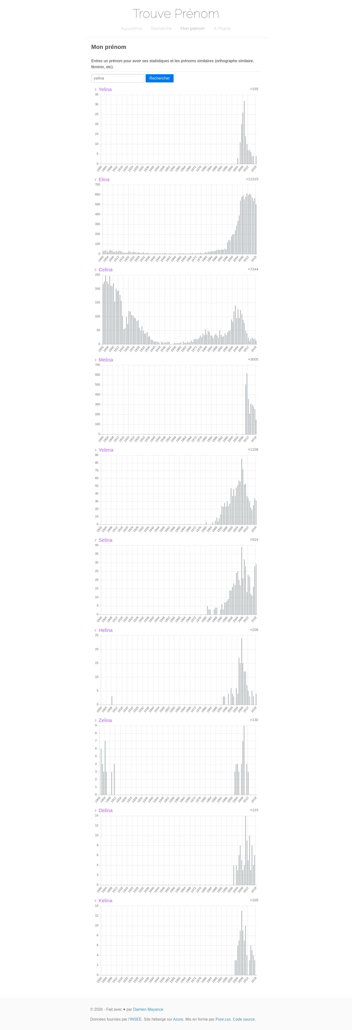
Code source (244, 1019)
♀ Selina (103, 540)
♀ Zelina (103, 720)
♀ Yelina (103, 89)
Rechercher (160, 78)
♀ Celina (103, 269)
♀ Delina (103, 810)
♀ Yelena (103, 450)
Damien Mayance (148, 1009)
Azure (178, 1019)
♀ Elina (102, 179)
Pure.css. (223, 1019)
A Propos (222, 28)
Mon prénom (193, 28)
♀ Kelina (103, 900)
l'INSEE (135, 1019)
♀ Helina (103, 630)
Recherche (161, 28)
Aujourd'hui (131, 28)
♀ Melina (103, 359)
